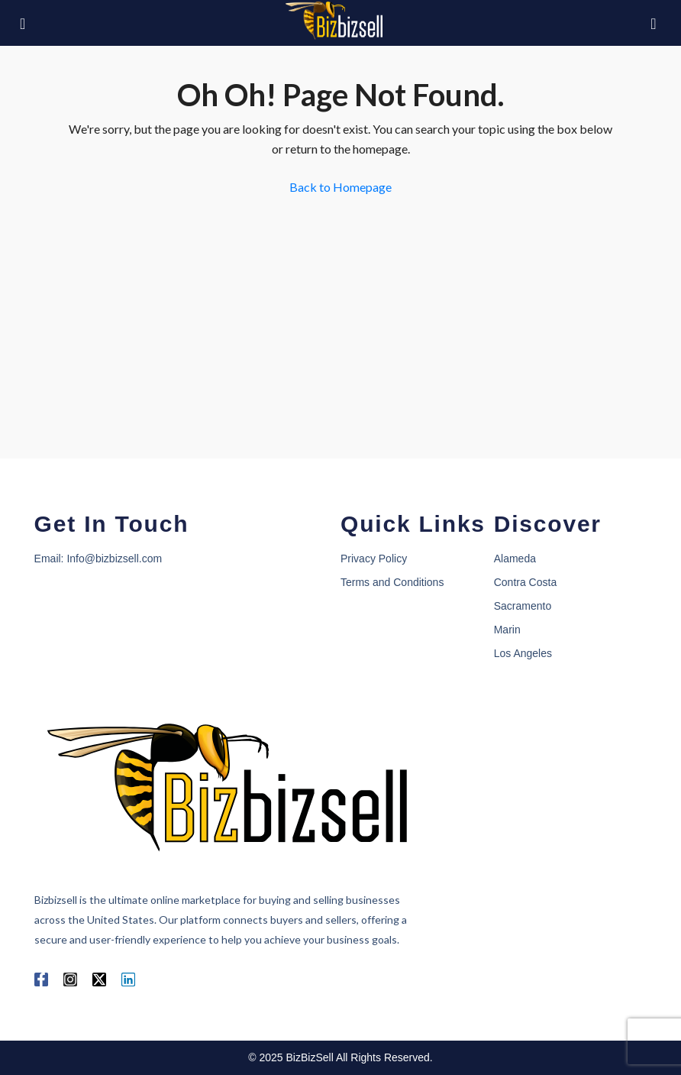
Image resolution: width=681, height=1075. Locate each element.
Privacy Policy (373, 558)
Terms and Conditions (392, 582)
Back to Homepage (340, 187)
